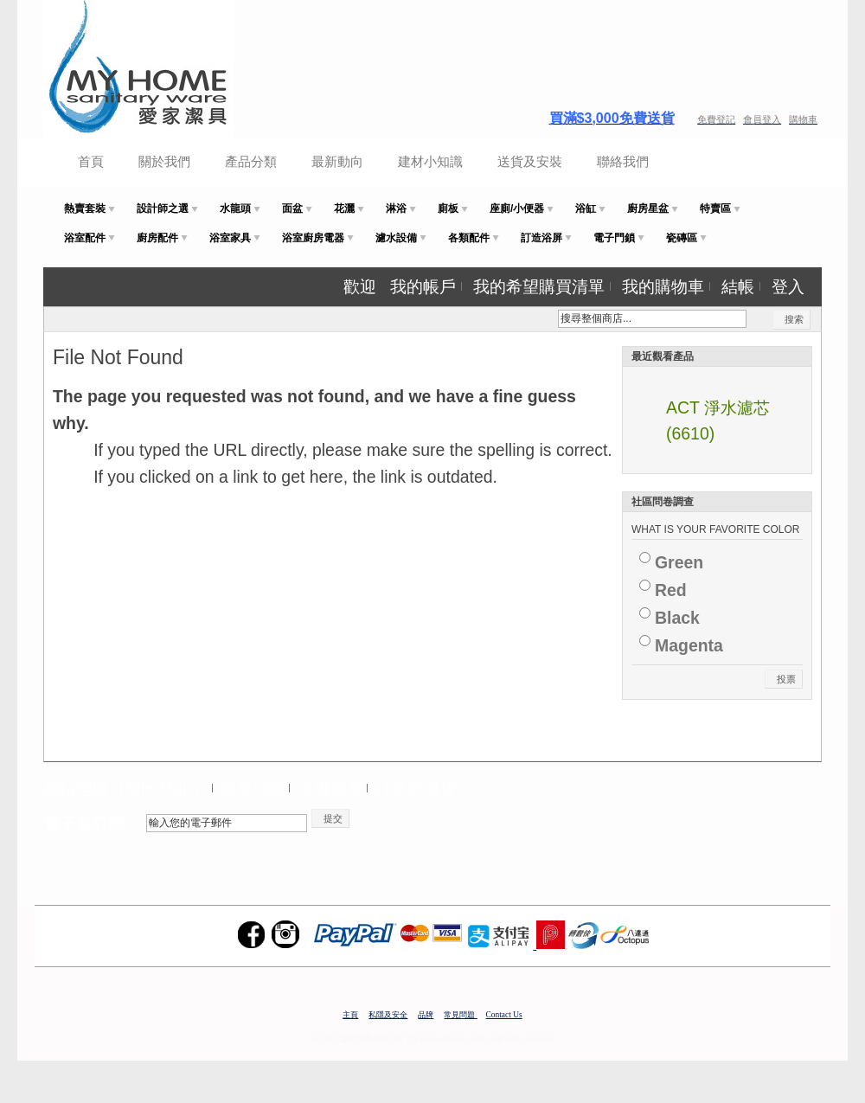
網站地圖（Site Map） (125, 788)
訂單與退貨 (416, 788)
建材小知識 (430, 161)
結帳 (737, 286)
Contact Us (504, 1014)
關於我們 (164, 161)
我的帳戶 (423, 286)
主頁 (350, 1014)
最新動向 (337, 161)
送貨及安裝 (529, 161)
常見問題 (460, 1014)
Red (671, 590)
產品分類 (251, 161)
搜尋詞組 (252, 788)
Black (677, 617)
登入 (788, 286)
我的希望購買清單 (539, 286)
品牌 (425, 1014)
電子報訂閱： (92, 823)
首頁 (91, 161)
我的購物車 (663, 286)
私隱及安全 (387, 1014)
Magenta (689, 645)
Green (679, 562)
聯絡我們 (623, 161)
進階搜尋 (330, 788)
